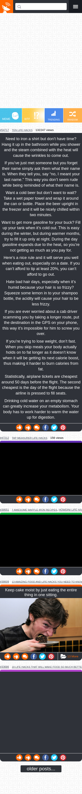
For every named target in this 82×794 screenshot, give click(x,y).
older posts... (41, 768)
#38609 (4, 581)
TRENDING (54, 115)
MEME (10, 116)
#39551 (4, 509)
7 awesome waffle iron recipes (34, 509)
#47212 (4, 437)
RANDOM (72, 116)
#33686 (4, 666)
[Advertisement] (41, 62)
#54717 (4, 130)
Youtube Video (41, 469)
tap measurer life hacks (29, 437)
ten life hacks (22, 130)
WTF (31, 116)
